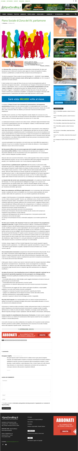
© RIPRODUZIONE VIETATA (26, 329)
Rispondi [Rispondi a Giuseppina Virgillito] (8, 370)
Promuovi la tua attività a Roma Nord (36, 433)
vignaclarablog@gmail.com (13, 441)
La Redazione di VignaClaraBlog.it (35, 419)
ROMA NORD (41, 14)
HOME (4, 14)
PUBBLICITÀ (27, 1)
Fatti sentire (30, 421)
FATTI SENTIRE (9, 1)
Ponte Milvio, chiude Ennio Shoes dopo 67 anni (65, 120)
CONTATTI (16, 1)
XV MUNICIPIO (59, 14)
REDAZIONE (21, 1)
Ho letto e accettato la (26, 403)
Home (3, 17)
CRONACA (9, 14)
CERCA (67, 14)
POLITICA (16, 14)
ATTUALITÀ (7, 17)
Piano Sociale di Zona (9, 340)
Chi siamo (30, 417)
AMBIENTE (23, 14)
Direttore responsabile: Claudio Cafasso (36, 426)
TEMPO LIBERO (31, 14)
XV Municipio (23, 340)
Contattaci (30, 424)
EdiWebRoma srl (9, 433)
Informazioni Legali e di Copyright (35, 440)
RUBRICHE (50, 14)
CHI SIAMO (3, 1)
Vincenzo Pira (17, 340)
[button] (75, 14)
